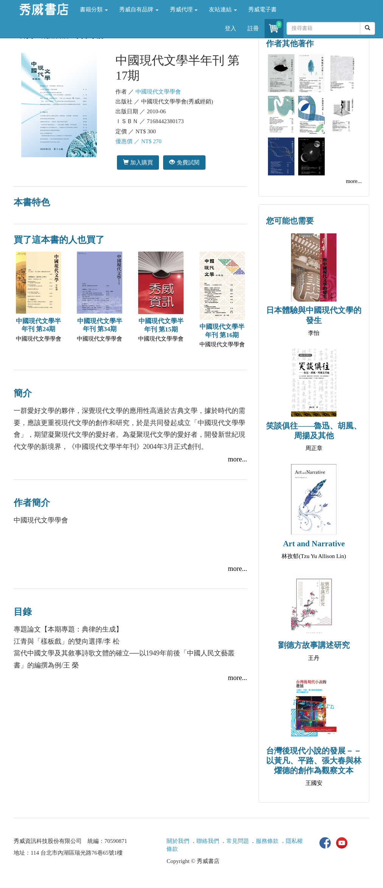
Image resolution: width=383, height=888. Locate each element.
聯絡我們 (207, 841)
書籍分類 (94, 9)
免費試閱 (184, 162)
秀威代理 (184, 9)
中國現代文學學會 (158, 92)
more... (237, 459)
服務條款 (267, 841)
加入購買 (138, 162)
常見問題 (237, 841)
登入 (230, 28)
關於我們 (178, 841)
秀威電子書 (262, 9)
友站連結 (223, 9)
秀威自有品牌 (139, 9)
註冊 (253, 28)
